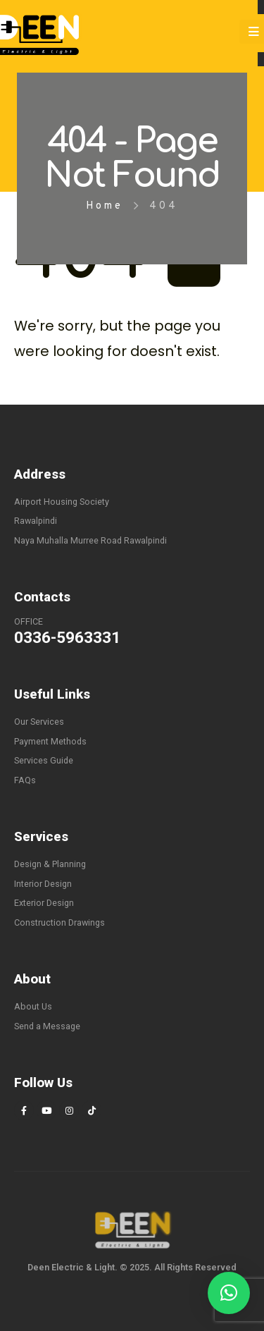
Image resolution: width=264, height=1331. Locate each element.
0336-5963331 (67, 637)
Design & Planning (50, 864)
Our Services (39, 721)
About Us (33, 1006)
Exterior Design (44, 902)
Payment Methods (50, 741)
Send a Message (47, 1026)
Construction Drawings (59, 922)
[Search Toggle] (216, 33)
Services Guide (43, 760)
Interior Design (43, 883)
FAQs (25, 780)
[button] (229, 1293)
